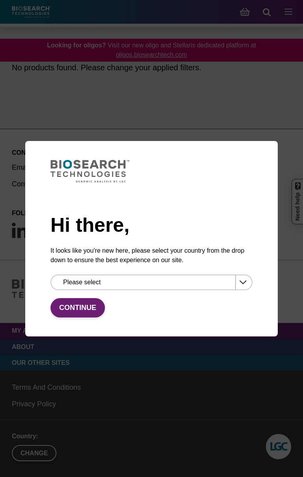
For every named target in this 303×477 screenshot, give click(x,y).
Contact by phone (39, 184)
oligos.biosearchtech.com (151, 54)
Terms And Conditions (46, 387)
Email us (25, 167)
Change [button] (34, 453)
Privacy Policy (34, 404)
